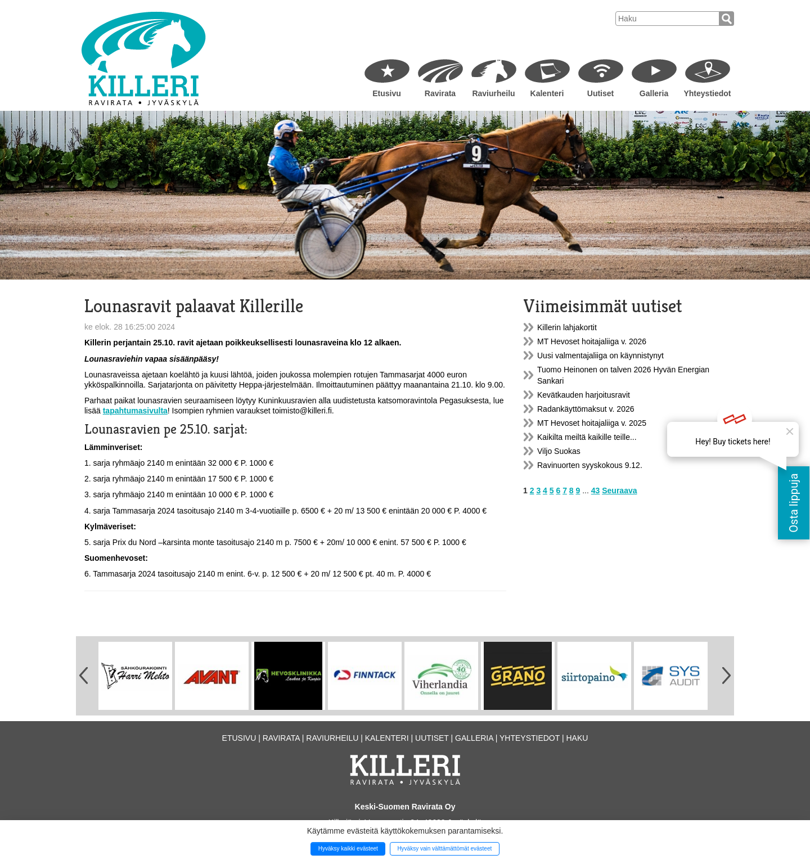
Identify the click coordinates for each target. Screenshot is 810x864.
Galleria (654, 93)
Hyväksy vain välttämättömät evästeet (444, 848)
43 (595, 490)
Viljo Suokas (558, 451)
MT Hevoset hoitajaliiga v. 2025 (591, 423)
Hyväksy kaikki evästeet (348, 848)
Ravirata (440, 93)
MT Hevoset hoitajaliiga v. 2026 (591, 341)
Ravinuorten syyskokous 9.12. (589, 465)
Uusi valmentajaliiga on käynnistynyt (600, 355)
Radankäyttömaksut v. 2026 (585, 408)
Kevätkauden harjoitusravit (583, 394)
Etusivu (386, 93)
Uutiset (600, 93)
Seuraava (619, 490)
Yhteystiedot (707, 93)
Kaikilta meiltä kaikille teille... (587, 437)
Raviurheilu (493, 93)
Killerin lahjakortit (567, 327)
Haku (577, 738)
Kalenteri (547, 93)
